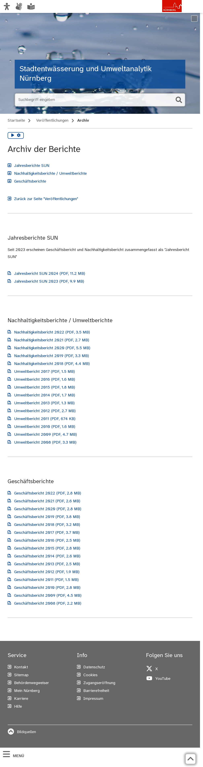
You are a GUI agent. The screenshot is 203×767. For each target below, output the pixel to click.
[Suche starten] (178, 99)
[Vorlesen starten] (13, 135)
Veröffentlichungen (52, 120)
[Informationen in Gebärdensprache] (19, 6)
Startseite (16, 120)
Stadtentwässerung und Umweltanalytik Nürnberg (86, 74)
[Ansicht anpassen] (7, 6)
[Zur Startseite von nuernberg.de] (164, 10)
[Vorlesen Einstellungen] (19, 135)
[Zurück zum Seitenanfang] (190, 759)
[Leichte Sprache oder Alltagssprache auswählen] (31, 6)
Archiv (83, 120)
